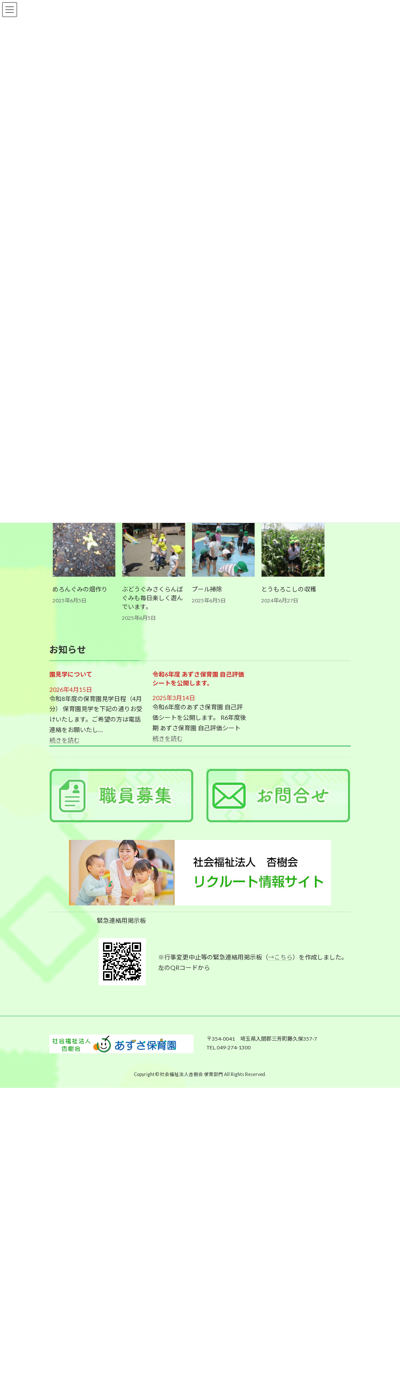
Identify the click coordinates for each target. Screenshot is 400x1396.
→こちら (280, 957)
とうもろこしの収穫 (288, 589)
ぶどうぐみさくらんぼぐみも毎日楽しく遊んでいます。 (152, 597)
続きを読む (64, 740)
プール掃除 (207, 589)
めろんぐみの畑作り (79, 589)
